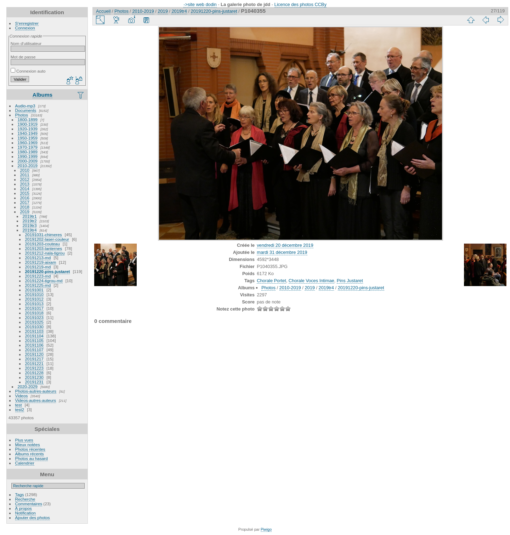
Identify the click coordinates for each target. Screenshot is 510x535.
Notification (25, 513)
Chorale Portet (271, 280)
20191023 (34, 317)
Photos (21, 115)
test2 (19, 409)
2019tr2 (30, 220)
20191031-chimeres (43, 234)
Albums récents (29, 453)
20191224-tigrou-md (44, 280)
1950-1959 (28, 138)
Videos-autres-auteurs (35, 400)
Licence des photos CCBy (300, 4)
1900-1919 (28, 124)
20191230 (34, 377)
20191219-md (38, 266)
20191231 (34, 382)
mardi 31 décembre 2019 (282, 252)
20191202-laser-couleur (47, 239)
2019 (24, 211)
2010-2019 (28, 165)
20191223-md (38, 276)
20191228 (34, 372)
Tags (19, 494)
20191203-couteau (42, 243)
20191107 (34, 349)
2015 (24, 193)
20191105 (34, 340)
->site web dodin (200, 4)
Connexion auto (28, 71)
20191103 (34, 331)
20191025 (34, 322)
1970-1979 (28, 147)
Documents (25, 110)
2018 (24, 207)
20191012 (34, 299)
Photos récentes (30, 449)
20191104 (34, 336)
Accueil (103, 11)
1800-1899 (28, 119)
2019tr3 (30, 225)
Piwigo (266, 529)
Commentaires (28, 503)
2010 (24, 170)
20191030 (34, 326)
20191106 (34, 345)
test (18, 405)
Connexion (25, 27)
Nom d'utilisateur (26, 43)
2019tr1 (30, 216)
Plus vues (24, 440)
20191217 (34, 359)
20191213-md (38, 257)
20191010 (34, 294)
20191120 (34, 354)
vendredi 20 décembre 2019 (285, 245)
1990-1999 (28, 156)
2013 (24, 184)
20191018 (34, 313)
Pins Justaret (350, 280)
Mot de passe (23, 57)
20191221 (34, 363)
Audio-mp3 (25, 105)
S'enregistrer (27, 23)
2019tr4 (30, 230)
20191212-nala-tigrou (45, 253)
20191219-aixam (40, 262)
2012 (24, 179)
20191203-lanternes (43, 248)
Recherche (25, 499)
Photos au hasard (31, 458)
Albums (42, 95)
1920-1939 (28, 128)
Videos (21, 395)
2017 (24, 202)
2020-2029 (28, 386)
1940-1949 (28, 133)
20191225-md (38, 285)
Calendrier (24, 463)
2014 (24, 188)
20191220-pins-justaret (47, 271)
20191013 (34, 303)
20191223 (34, 368)
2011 (24, 174)
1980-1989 (28, 151)
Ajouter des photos (32, 517)
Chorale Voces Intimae (311, 280)
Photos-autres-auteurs (35, 391)
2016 (24, 197)
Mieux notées (27, 444)
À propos (23, 508)
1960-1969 (28, 142)
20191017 (34, 308)
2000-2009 (28, 161)
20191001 (34, 290)
